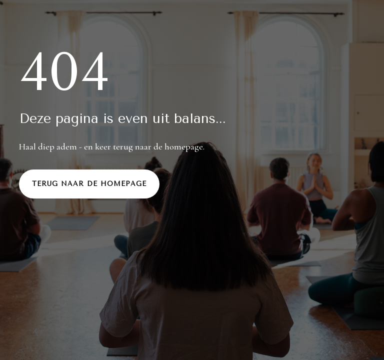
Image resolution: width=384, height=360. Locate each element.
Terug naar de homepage (89, 184)
